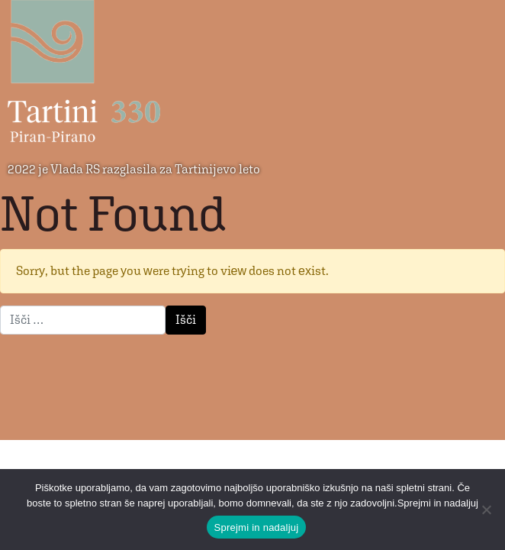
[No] (486, 509)
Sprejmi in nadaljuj (256, 527)
